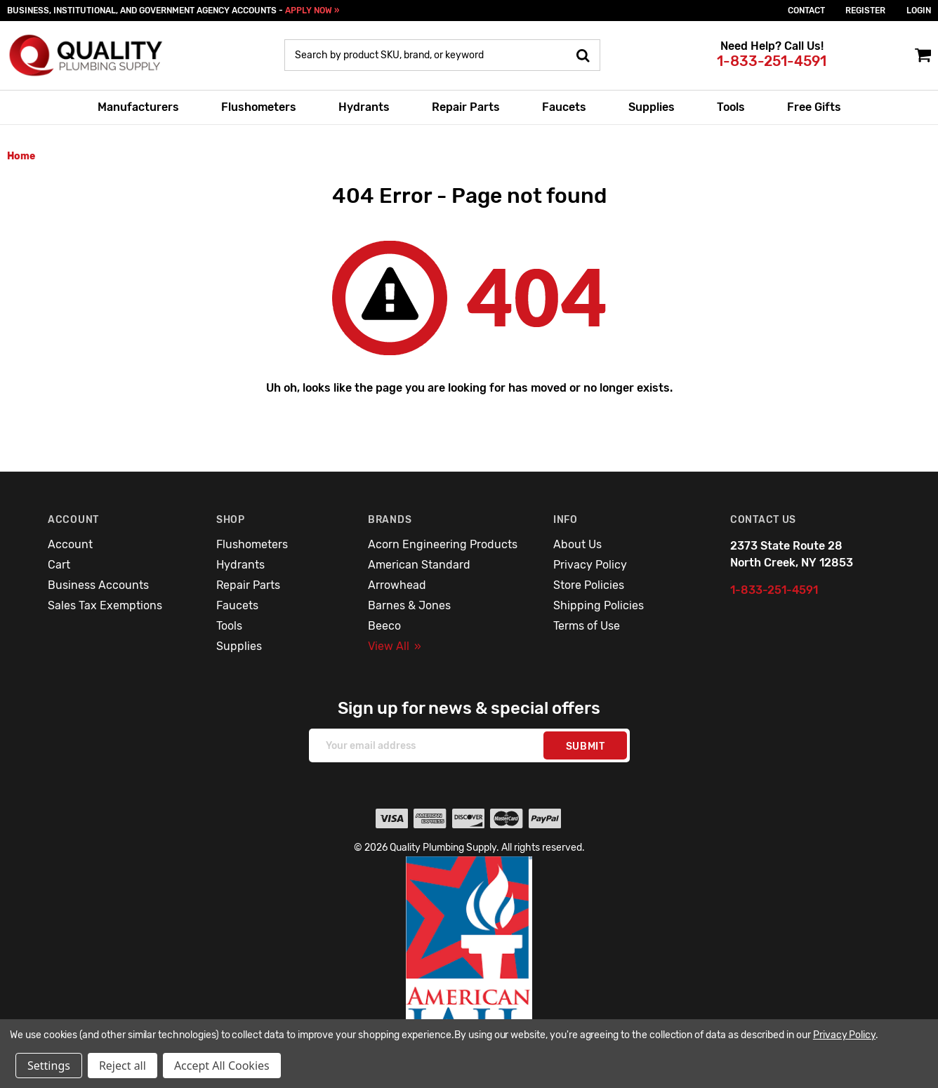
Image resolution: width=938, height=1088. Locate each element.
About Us (577, 544)
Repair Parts (466, 107)
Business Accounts (98, 585)
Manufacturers (138, 107)
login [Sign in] (918, 10)
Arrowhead (397, 585)
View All (394, 646)
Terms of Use (586, 625)
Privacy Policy (590, 564)
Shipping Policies (598, 605)
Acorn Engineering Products (442, 544)
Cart (59, 564)
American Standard (419, 564)
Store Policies (588, 585)
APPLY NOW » (312, 10)
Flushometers (258, 107)
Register (865, 10)
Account (70, 544)
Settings (48, 1065)
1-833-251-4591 (771, 61)
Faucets (564, 107)
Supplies (651, 107)
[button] (469, 961)
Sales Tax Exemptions (105, 605)
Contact (806, 10)
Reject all (122, 1065)
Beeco (384, 625)
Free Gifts (814, 107)
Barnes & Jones (409, 605)
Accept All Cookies (222, 1065)
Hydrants (364, 107)
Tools (731, 107)
